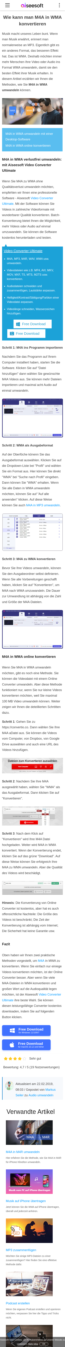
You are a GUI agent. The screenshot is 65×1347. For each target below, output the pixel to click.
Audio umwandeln (41, 1095)
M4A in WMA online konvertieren (28, 145)
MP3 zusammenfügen (21, 1250)
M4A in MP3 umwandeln (43, 505)
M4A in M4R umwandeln (23, 1152)
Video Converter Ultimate (23, 251)
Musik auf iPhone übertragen (26, 1201)
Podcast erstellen (18, 1303)
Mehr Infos (33, 1344)
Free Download (34, 324)
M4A (41, 960)
